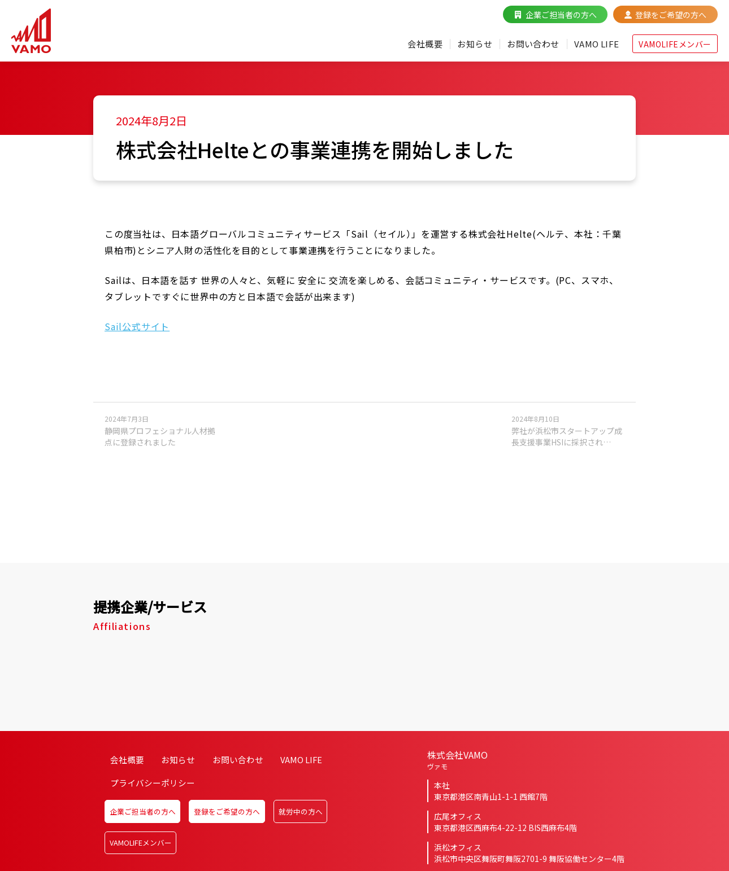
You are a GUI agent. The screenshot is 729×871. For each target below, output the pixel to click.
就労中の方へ (322, 826)
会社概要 (404, 49)
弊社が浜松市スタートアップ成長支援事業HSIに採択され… (567, 439)
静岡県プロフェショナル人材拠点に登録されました (161, 439)
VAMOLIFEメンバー (663, 49)
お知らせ (456, 49)
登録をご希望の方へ (659, 20)
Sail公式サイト (137, 335)
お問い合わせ (518, 49)
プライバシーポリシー (151, 803)
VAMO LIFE (584, 49)
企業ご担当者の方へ (549, 20)
